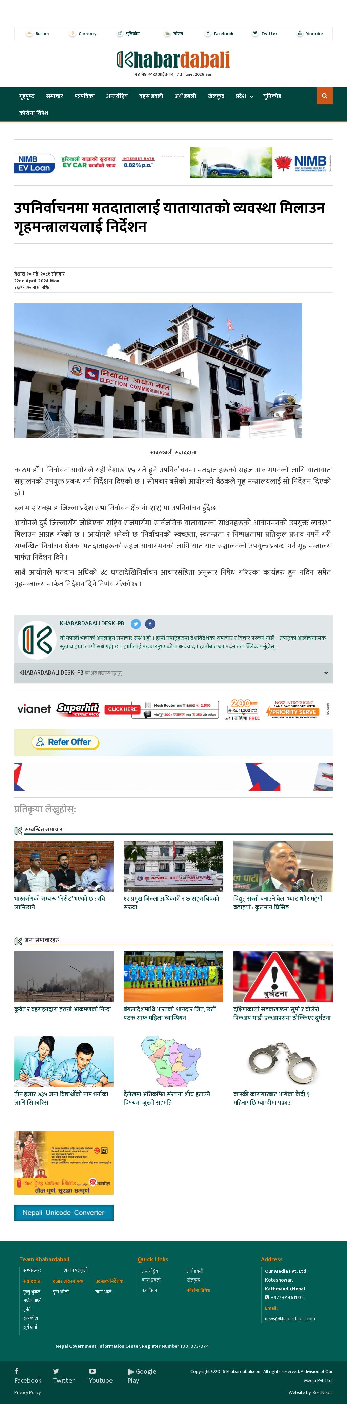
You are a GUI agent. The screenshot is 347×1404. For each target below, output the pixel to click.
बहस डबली (151, 96)
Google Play (141, 1376)
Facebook (27, 1376)
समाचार (54, 96)
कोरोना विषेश (33, 113)
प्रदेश (241, 96)
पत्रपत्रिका (85, 96)
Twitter (64, 1376)
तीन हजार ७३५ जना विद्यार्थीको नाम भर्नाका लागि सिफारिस (61, 1098)
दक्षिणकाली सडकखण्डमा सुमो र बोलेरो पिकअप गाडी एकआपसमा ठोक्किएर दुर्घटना (282, 1014)
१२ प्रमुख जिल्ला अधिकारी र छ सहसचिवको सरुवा (171, 903)
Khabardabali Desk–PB (92, 624)
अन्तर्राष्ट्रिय (117, 96)
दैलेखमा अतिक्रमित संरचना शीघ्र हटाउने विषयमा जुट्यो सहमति (167, 1098)
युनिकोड (272, 96)
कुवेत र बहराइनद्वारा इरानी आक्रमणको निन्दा (62, 1010)
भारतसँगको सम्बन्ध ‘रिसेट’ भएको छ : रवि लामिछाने (59, 903)
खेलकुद (216, 96)
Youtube (101, 1376)
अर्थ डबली (185, 96)
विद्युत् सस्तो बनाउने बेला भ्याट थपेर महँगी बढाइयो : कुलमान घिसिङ (278, 903)
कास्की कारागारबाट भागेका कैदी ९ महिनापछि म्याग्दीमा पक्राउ (271, 1098)
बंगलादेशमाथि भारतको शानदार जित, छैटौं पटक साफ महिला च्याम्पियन (170, 1014)
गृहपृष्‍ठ (27, 96)
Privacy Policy (27, 1393)
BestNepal (323, 1393)
